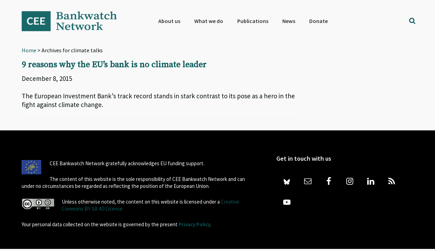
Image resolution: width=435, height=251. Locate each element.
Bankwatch (74, 21)
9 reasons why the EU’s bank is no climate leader (114, 65)
